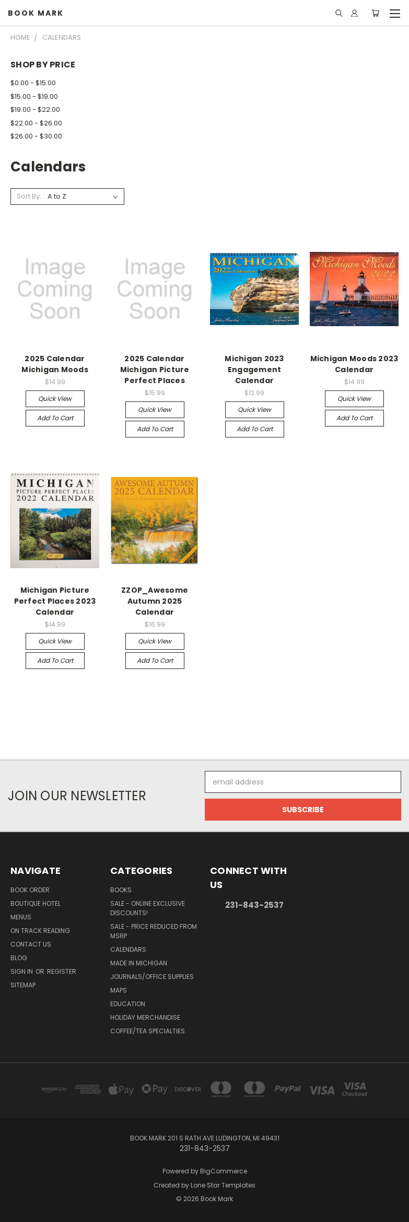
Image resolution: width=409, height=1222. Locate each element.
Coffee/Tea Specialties (147, 1031)
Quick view (55, 398)
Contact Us (30, 944)
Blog (18, 957)
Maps (118, 990)
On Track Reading (40, 930)
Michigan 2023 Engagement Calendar (254, 369)
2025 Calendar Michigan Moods (54, 364)
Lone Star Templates (223, 1185)
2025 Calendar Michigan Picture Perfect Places (155, 369)
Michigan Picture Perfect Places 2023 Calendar (55, 601)
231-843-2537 (254, 905)
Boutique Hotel (35, 903)
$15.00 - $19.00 (34, 96)
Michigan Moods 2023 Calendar (354, 364)
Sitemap (23, 985)
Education (127, 1003)
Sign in (22, 971)
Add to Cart (55, 417)
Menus (20, 917)
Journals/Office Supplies (152, 976)
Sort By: (29, 196)
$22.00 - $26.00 (36, 123)
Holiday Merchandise (145, 1017)
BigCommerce (223, 1171)
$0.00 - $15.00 (33, 83)
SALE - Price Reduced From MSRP (153, 931)
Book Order (30, 889)
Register (61, 971)
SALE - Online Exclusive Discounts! (147, 908)
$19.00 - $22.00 (35, 109)
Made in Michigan (138, 963)
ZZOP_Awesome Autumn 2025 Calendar (154, 601)
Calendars (128, 949)
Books (121, 889)
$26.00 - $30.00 (36, 136)
